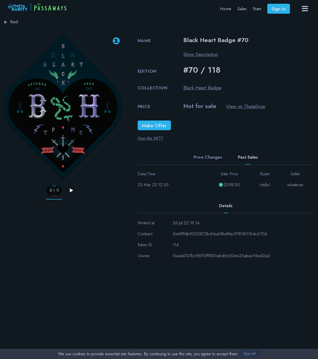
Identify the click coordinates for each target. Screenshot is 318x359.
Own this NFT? (150, 138)
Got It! (250, 354)
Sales (242, 8)
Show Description (200, 54)
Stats (257, 8)
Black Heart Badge (202, 87)
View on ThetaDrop (245, 106)
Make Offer (154, 125)
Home (225, 8)
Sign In (279, 8)
